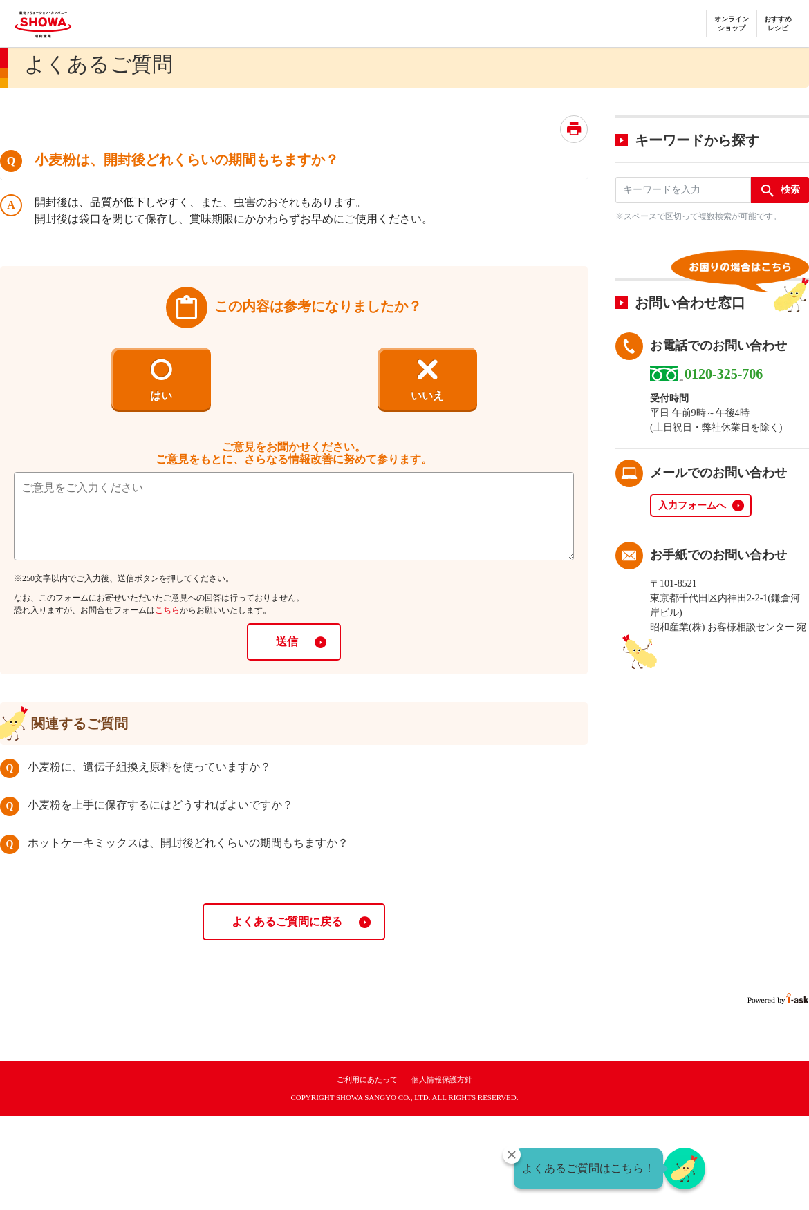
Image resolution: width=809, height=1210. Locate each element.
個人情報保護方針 (441, 1079)
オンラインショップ (731, 23)
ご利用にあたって (367, 1079)
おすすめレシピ (778, 23)
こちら (167, 610)
